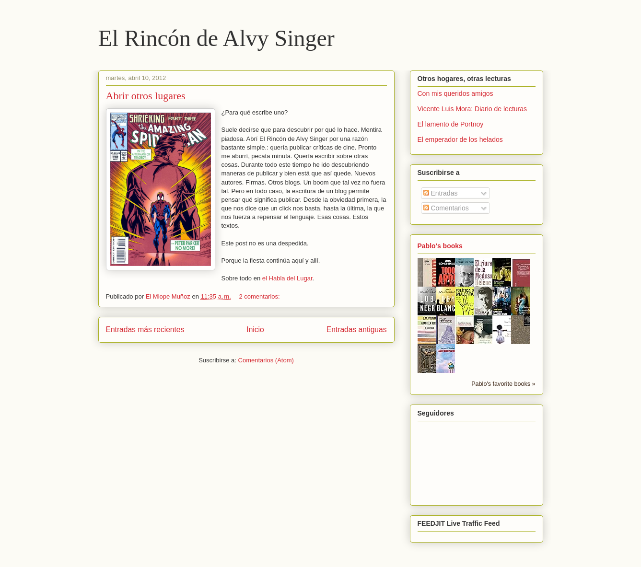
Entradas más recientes (145, 329)
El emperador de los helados (460, 139)
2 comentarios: (260, 296)
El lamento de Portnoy (451, 124)
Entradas (440, 193)
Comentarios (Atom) (266, 360)
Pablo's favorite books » (503, 384)
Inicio (255, 329)
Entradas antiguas (356, 329)
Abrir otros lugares (146, 96)
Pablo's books (440, 246)
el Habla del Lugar (287, 278)
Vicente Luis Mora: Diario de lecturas (472, 109)
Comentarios (446, 208)
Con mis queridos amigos (455, 93)
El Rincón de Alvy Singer (216, 38)
